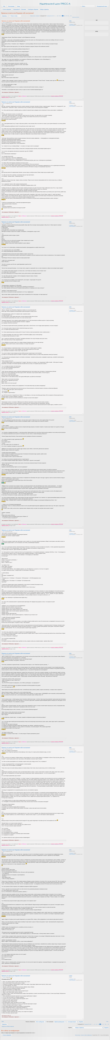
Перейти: (70, 1027)
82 (57, 15)
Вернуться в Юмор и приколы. (8, 1026)
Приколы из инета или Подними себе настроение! (17, 13)
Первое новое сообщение (34, 15)
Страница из (50, 15)
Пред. (3, 1021)
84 (98, 1024)
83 (59, 15)
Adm (4, 22)
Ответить (4, 16)
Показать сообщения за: (36, 1021)
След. (107, 1021)
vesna (4, 977)
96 (70, 15)
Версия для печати (75, 17)
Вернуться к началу (82, 98)
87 (66, 15)
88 (105, 1024)
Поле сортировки (57, 1021)
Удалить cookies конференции (86, 1035)
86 (64, 15)
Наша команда (77, 1035)
